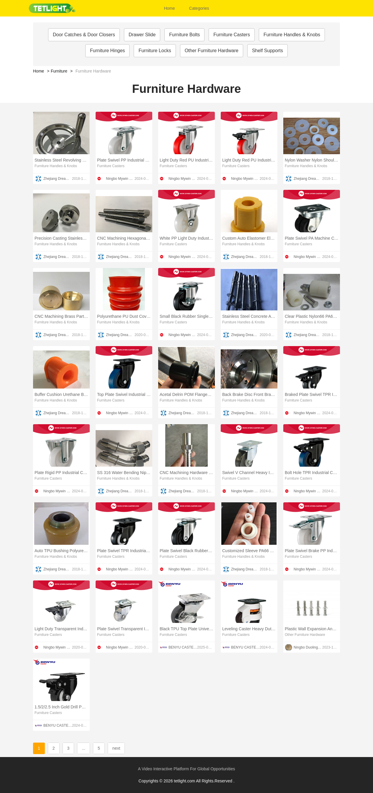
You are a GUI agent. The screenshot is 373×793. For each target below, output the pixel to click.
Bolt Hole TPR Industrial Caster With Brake (311, 472)
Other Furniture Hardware (211, 50)
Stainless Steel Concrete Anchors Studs (249, 316)
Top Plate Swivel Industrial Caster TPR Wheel (124, 394)
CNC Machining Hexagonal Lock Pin (124, 238)
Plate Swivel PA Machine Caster (311, 238)
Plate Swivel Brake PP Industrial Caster (311, 550)
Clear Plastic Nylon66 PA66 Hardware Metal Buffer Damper (311, 316)
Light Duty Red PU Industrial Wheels (249, 160)
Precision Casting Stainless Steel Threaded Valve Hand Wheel (61, 238)
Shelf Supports (267, 50)
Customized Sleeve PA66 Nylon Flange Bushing (249, 550)
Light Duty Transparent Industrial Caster (61, 628)
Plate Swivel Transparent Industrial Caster (124, 628)
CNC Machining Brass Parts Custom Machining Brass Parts (61, 316)
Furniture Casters (231, 34)
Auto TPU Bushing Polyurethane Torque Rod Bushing (61, 550)
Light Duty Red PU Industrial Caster (186, 160)
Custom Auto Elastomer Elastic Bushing (249, 238)
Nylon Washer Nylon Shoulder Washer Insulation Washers (311, 160)
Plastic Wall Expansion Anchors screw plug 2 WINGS (311, 628)
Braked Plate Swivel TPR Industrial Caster (311, 394)
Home (169, 8)
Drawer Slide (142, 34)
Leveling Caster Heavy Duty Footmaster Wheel (249, 628)
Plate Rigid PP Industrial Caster (61, 472)
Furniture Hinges (107, 50)
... (83, 748)
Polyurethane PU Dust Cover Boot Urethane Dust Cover (124, 316)
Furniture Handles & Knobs (292, 34)
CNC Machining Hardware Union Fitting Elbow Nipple (186, 472)
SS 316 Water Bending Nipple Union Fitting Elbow (124, 472)
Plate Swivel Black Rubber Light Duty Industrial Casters (186, 550)
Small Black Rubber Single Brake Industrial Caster (186, 316)
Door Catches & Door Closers (84, 34)
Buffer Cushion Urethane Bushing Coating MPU (61, 394)
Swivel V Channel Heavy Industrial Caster (249, 472)
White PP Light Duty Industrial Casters (186, 238)
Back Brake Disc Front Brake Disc (249, 394)
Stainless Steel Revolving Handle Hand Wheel (61, 160)
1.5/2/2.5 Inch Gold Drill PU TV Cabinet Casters (61, 707)
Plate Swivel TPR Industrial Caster (124, 550)
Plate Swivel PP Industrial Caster (124, 160)
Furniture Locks (154, 50)
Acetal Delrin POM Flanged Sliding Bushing (186, 394)
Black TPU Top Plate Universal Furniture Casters (186, 628)
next (116, 748)
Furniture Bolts (184, 34)
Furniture (59, 71)
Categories (199, 8)
